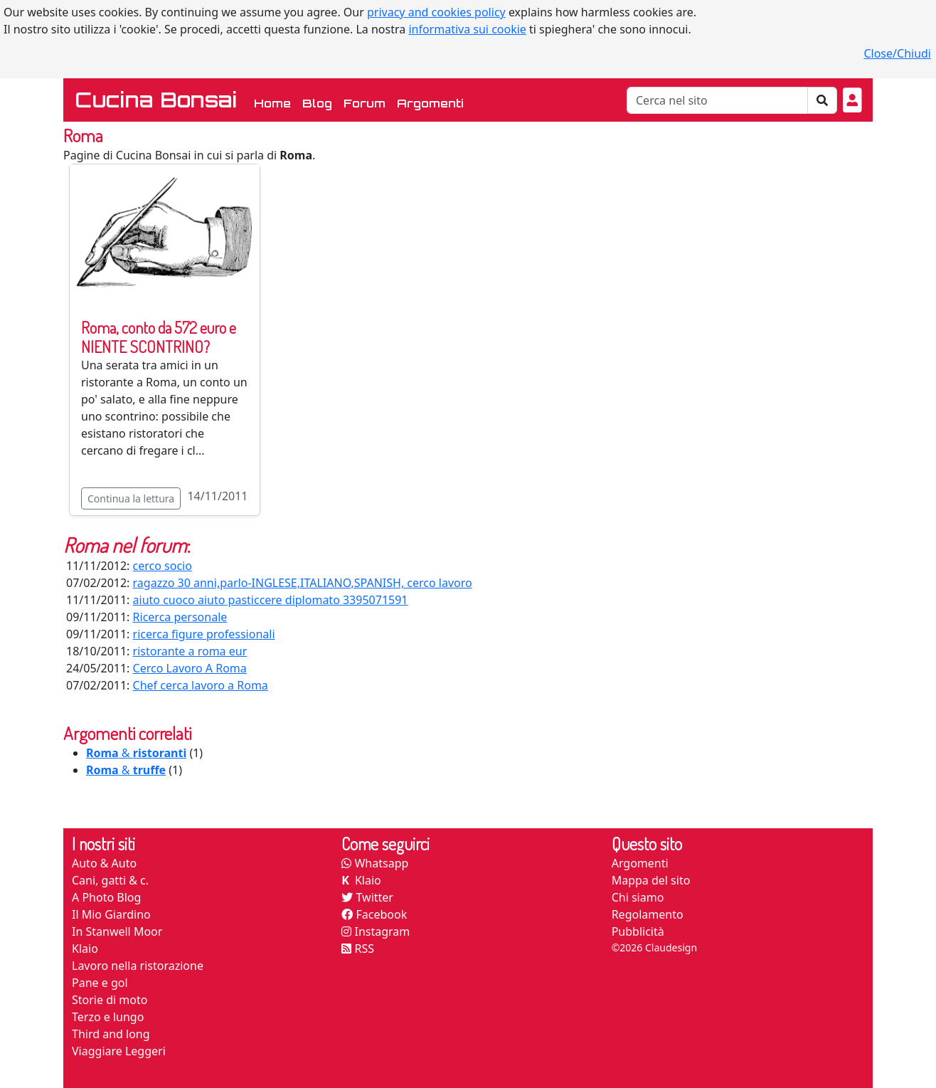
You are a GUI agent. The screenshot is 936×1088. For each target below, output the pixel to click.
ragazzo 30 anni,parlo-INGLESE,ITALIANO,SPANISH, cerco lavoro (302, 583)
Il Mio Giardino (111, 914)
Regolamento (648, 914)
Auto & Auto (104, 863)
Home (275, 102)
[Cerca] (717, 100)
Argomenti (430, 103)
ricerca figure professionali (204, 634)
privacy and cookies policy (436, 12)
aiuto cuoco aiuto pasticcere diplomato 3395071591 (270, 600)
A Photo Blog (106, 897)
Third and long (111, 1034)
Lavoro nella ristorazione (137, 965)
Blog (317, 103)
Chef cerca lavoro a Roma (200, 685)
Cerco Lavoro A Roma (190, 668)
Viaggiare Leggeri (119, 1051)
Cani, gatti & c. (110, 880)
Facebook (374, 914)
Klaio (85, 948)
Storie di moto (109, 1000)
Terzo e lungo (108, 1017)
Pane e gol (100, 983)
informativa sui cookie (467, 29)
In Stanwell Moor (117, 931)
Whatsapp (374, 863)
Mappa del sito (651, 880)
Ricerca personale (180, 617)
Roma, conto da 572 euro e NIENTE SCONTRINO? (158, 336)
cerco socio (162, 566)
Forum (364, 103)
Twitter (367, 897)
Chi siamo (638, 897)
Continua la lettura (130, 498)
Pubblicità (638, 931)
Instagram (375, 931)
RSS (357, 948)
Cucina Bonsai (156, 99)
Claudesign (671, 947)
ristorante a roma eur (190, 651)
